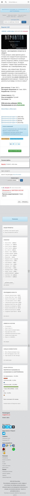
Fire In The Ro (8, 246)
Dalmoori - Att (8, 266)
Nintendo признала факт (11, 295)
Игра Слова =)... (9, 328)
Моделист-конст (9, 258)
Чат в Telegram (5, 138)
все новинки (6, 285)
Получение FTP (5, 440)
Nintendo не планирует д (11, 306)
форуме (12, 323)
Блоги (3, 461)
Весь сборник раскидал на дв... (12, 352)
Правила (4, 475)
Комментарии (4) (8, 403)
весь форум (6, 341)
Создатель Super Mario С (11, 311)
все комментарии (7, 360)
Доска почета (5, 467)
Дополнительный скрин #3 (9, 120)
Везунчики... (8, 257)
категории (13, 19)
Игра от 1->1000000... (10, 337)
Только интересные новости (11, 232)
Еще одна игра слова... (10, 331)
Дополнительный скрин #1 (9, 116)
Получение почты (6, 438)
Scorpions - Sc (8, 244)
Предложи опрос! (16, 403)
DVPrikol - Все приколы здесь (11, 230)
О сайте (4, 463)
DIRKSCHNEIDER (9, 273)
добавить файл (9, 282)
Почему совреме (9, 253)
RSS (18, 19)
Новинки (6, 240)
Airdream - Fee (8, 264)
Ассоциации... (8, 326)
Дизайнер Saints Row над (11, 304)
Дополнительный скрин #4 (9, 122)
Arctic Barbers (8, 262)
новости (14, 292)
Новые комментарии (10, 349)
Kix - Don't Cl (8, 250)
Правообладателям (6, 477)
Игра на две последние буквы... (12, 330)
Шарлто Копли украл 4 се (11, 298)
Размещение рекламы (7, 471)
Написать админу (6, 473)
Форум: (16, 138)
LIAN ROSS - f (8, 276)
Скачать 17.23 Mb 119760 (14, 150)
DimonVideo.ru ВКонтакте (8, 109)
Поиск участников (6, 465)
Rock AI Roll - (8, 242)
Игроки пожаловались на (11, 307)
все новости (6, 316)
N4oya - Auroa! (8, 271)
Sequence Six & (9, 260)
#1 (1, 187)
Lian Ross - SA (8, 275)
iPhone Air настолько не (10, 309)
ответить (25, 201)
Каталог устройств (6, 459)
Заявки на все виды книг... (11, 335)
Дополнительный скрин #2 (9, 118)
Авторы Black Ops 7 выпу (11, 297)
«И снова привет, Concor (11, 300)
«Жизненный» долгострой (11, 302)
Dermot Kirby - (8, 267)
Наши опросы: (8, 367)
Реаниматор (5, 457)
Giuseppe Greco (9, 269)
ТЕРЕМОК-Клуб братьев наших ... (13, 333)
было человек (17, 174)
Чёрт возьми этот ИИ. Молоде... (12, 355)
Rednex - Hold (8, 251)
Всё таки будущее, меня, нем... (12, 353)
